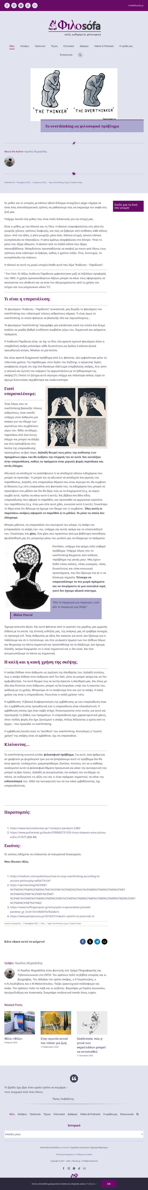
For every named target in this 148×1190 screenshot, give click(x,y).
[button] (80, 55)
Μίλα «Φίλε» (13, 1039)
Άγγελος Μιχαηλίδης (36, 151)
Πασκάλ (73, 182)
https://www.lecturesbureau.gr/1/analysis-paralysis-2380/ (45, 828)
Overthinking (58, 182)
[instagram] (69, 1168)
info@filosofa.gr (136, 5)
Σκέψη (79, 182)
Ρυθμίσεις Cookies (84, 1154)
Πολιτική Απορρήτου (65, 1154)
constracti (64, 1147)
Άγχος (66, 182)
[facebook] (63, 1168)
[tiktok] (79, 1168)
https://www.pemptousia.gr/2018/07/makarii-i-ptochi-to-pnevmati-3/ (52, 916)
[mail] (84, 1168)
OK (109, 1184)
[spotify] (74, 1168)
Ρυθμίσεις (92, 1183)
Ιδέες (44, 182)
